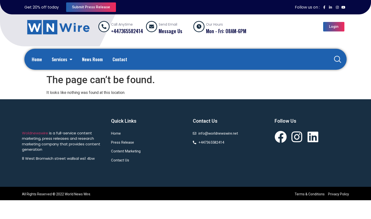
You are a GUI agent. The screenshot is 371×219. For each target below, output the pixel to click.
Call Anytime (122, 24)
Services (62, 59)
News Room (92, 59)
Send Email (168, 24)
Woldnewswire (35, 133)
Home (37, 59)
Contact (120, 59)
